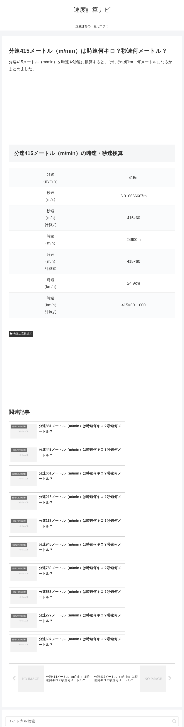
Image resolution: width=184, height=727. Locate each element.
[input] (92, 604)
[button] (174, 604)
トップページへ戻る (74, 713)
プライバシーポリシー (108, 713)
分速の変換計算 (21, 333)
